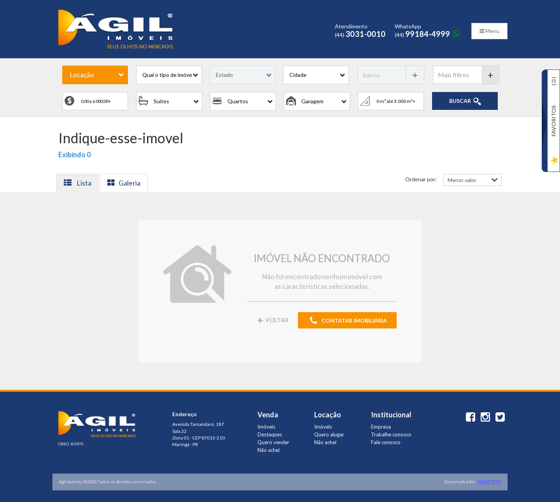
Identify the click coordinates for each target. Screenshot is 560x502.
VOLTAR (273, 319)
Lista (77, 183)
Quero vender (273, 442)
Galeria (123, 183)
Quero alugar (329, 434)
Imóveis (266, 427)
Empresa (381, 427)
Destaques (269, 434)
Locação (82, 75)
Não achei (268, 450)
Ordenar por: (421, 179)
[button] (169, 75)
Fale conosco (386, 442)
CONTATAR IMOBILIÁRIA (347, 320)
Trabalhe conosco (391, 434)
